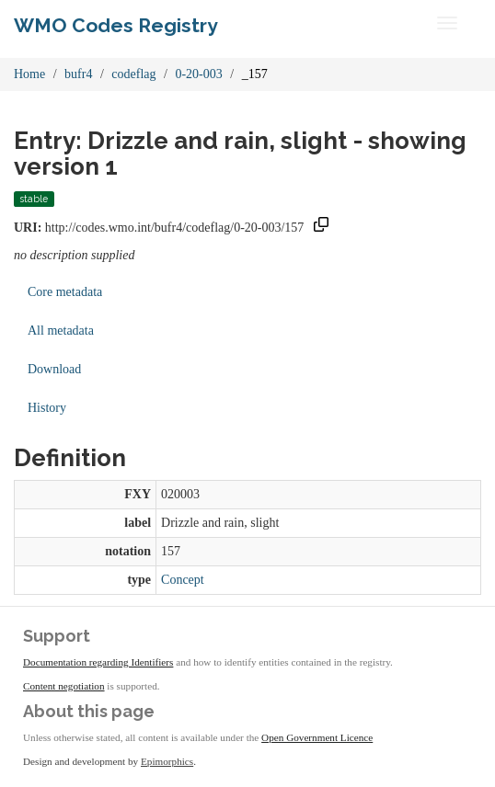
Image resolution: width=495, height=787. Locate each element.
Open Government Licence (317, 737)
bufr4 (78, 74)
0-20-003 (198, 74)
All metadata (61, 330)
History (47, 408)
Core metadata (65, 292)
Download (54, 369)
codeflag (133, 74)
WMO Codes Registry (116, 25)
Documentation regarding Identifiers (98, 661)
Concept (182, 580)
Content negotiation (64, 685)
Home (29, 74)
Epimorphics (167, 761)
